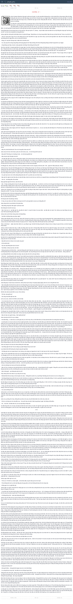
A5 (15, 5)
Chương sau (59, 8)
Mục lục (36, 8)
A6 (18, 5)
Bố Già (2, 5)
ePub (6, 5)
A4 (11, 5)
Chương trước (13, 8)
